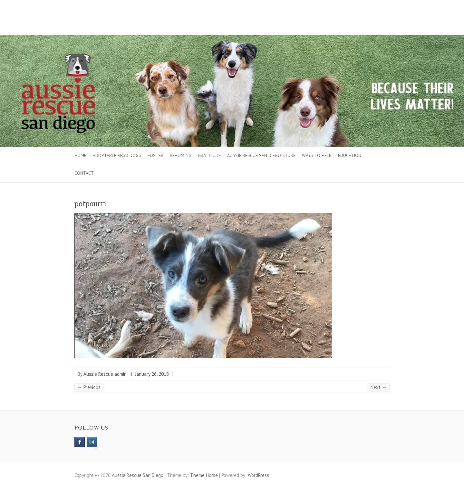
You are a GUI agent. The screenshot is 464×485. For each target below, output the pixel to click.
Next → (379, 387)
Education (349, 155)
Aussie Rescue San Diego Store (261, 155)
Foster (155, 155)
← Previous (89, 387)
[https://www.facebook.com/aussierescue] (79, 442)
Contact (84, 173)
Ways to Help (317, 155)
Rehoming (180, 155)
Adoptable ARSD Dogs (117, 155)
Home (80, 155)
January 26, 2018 (152, 374)
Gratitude (209, 155)
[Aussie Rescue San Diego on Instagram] (92, 442)
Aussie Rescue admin (105, 374)
